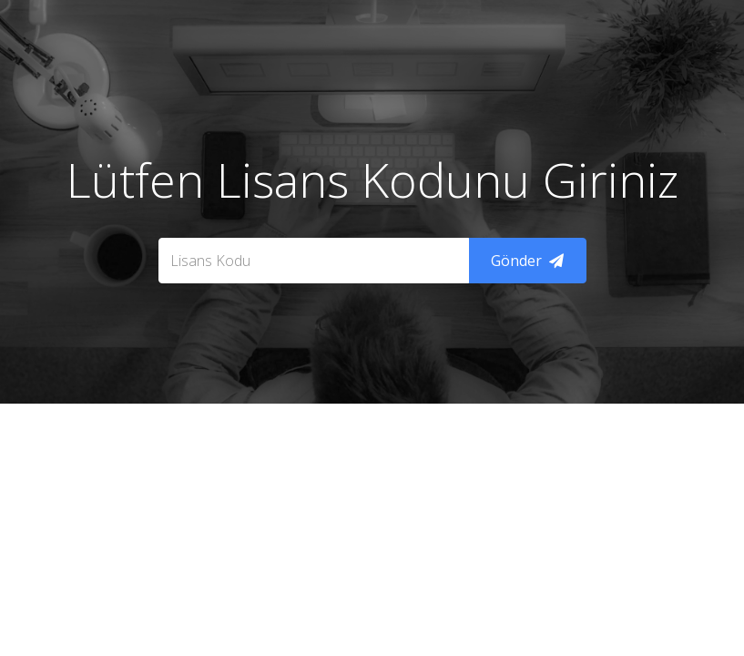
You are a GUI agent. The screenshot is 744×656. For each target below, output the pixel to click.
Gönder (527, 261)
